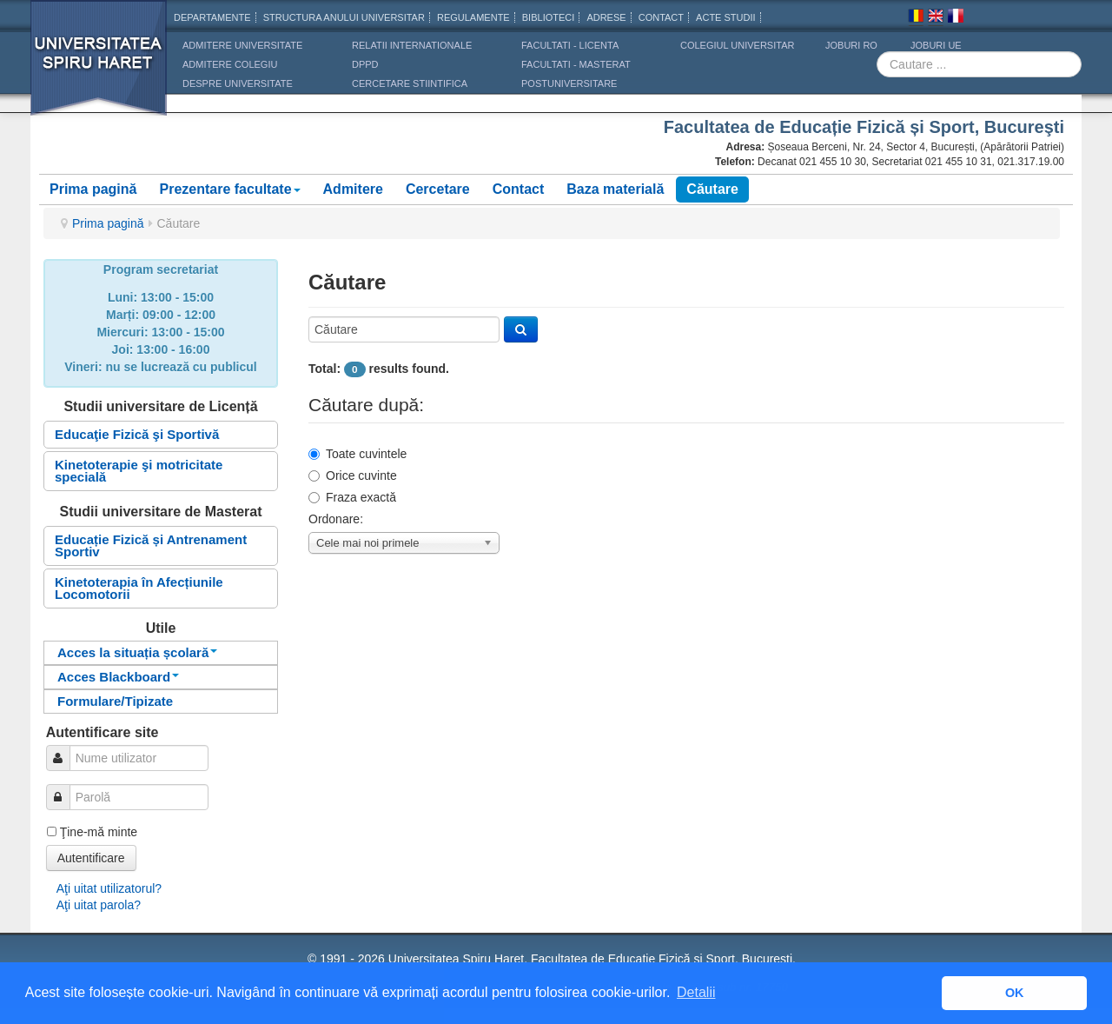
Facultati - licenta (570, 45)
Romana (915, 18)
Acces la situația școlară (137, 652)
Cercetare (438, 189)
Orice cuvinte (352, 475)
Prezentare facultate (229, 189)
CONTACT (661, 17)
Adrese (606, 17)
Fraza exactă (352, 497)
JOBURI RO (851, 45)
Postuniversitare (569, 83)
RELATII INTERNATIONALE (412, 45)
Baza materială (615, 189)
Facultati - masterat (576, 64)
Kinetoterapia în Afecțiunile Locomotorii (139, 588)
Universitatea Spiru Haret (99, 69)
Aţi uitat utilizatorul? (109, 888)
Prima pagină (93, 189)
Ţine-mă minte (98, 832)
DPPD (365, 64)
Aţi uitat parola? (98, 905)
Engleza (935, 18)
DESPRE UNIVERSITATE (237, 83)
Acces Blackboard (118, 676)
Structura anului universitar (344, 17)
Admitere (353, 189)
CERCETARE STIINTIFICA (409, 83)
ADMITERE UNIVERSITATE (242, 45)
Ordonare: (335, 519)
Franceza (955, 18)
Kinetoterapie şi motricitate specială (138, 470)
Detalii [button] (696, 992)
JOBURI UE (936, 45)
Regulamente (473, 17)
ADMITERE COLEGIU (229, 64)
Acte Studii (725, 17)
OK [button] (1014, 993)
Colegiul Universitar (737, 45)
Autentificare (91, 858)
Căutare (712, 189)
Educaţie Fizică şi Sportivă (137, 434)
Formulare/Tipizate (115, 701)
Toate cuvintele (357, 454)
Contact (519, 189)
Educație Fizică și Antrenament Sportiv (151, 545)
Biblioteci (548, 17)
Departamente (212, 17)
